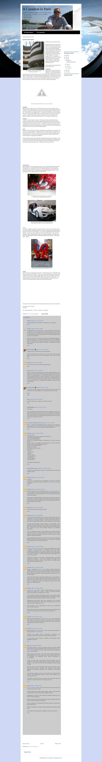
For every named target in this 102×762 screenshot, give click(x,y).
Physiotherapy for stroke (32, 590)
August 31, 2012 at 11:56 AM (42, 349)
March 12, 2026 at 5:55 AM (37, 515)
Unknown (29, 433)
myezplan (29, 362)
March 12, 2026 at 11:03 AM (37, 546)
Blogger (60, 757)
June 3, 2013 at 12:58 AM (37, 362)
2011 (67, 70)
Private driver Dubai (52, 482)
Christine (29, 328)
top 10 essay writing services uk (34, 422)
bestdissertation (38, 427)
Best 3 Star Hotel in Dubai (48, 618)
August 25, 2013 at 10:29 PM (36, 399)
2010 (67, 71)
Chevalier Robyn (30, 349)
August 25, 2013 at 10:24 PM (42, 387)
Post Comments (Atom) (33, 746)
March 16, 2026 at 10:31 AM (37, 567)
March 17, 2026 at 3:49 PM (37, 588)
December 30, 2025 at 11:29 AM (38, 489)
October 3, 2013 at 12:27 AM (40, 407)
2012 (67, 58)
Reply (28, 324)
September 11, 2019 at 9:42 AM (44, 468)
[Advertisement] (41, 739)
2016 (67, 57)
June (68, 66)
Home (42, 743)
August (68, 60)
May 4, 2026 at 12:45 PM (37, 628)
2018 (67, 55)
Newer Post (26, 743)
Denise (28, 370)
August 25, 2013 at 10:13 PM (36, 370)
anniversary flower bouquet (34, 548)
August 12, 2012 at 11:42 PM (37, 320)
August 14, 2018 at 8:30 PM (37, 433)
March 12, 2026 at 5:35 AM (37, 507)
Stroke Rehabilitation (38, 631)
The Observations (28, 32)
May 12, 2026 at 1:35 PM (37, 685)
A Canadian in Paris (37, 9)
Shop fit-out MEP (36, 518)
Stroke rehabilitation (31, 687)
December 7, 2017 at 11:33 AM (48, 422)
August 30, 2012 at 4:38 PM (37, 328)
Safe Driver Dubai (41, 569)
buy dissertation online (32, 468)
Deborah (29, 320)
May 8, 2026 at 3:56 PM (36, 645)
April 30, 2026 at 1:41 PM (37, 616)
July (68, 64)
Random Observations (71, 62)
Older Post (58, 743)
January (68, 67)
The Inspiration (41, 32)
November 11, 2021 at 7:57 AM (38, 477)
